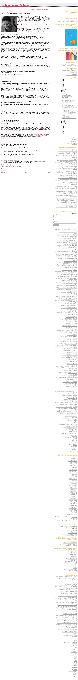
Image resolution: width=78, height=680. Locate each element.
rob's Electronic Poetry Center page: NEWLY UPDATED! (69, 70)
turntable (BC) (75, 634)
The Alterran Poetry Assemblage (73, 671)
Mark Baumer (19, 102)
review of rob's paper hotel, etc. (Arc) (72, 379)
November (63, 88)
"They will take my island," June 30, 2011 (71, 627)
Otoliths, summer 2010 (74, 630)
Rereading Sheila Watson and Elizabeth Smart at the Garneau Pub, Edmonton (67, 330)
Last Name (55, 221)
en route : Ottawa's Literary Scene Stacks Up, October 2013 (69, 228)
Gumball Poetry (75, 674)
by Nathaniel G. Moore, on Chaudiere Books (71, 437)
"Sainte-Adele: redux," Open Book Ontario (71, 277)
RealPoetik (75, 661)
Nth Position (75, 662)
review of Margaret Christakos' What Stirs (71, 323)
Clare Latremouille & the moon (73, 368)
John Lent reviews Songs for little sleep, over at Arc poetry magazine (68, 232)
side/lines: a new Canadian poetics (72, 533)
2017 (62, 87)
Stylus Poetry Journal (74, 650)
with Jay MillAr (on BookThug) (73, 444)
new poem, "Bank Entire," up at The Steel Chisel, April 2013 (69, 593)
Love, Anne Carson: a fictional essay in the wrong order (70, 299)
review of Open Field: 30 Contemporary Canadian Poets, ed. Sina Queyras (67, 367)
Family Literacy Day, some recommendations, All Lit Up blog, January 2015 (67, 165)
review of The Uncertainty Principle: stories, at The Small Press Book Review (67, 200)
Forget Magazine (75, 645)
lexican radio (75, 641)
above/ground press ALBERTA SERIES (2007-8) (70, 143)
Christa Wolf (38, 134)
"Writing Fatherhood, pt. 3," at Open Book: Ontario (70, 205)
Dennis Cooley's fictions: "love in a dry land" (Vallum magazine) (69, 336)
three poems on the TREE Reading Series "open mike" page (69, 639)
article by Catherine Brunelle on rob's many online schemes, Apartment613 (67, 160)
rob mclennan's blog (15, 5)
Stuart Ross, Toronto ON (74, 498)
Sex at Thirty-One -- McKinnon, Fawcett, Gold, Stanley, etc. (69, 375)
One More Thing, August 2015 (73, 157)
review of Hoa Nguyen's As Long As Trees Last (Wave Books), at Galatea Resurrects (66, 241)
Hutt (76, 668)
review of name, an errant (73, 361)
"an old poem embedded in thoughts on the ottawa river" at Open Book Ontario (66, 282)
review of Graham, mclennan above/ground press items (70, 360)
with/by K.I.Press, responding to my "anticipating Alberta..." (69, 433)
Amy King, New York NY (74, 481)
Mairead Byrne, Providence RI (73, 464)
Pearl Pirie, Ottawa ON (74, 493)
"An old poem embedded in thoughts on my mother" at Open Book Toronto (67, 288)
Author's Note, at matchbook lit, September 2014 (70, 176)
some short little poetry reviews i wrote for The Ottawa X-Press (69, 340)
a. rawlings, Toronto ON (74, 496)
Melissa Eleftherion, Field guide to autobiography (68, 106)
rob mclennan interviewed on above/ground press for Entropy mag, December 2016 (66, 391)
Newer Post (3, 172)
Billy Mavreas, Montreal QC (73, 487)
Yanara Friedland (19, 166)
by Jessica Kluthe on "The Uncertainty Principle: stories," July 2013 (68, 400)
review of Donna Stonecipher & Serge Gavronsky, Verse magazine (68, 331)
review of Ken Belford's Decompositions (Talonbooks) (70, 283)
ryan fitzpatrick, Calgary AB (73, 474)
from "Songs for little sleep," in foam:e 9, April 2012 (70, 613)
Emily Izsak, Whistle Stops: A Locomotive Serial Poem (69, 112)
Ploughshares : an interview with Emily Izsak (68, 109)
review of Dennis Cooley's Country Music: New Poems (70, 355)
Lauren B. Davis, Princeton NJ (73, 470)
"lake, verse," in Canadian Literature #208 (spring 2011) (70, 622)
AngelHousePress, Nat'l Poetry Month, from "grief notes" (69, 632)
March (63, 121)
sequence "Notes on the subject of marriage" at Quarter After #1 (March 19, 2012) (66, 615)
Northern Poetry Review (74, 560)
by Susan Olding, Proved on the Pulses (72, 420)
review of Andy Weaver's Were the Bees (72, 363)
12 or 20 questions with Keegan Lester (67, 102)
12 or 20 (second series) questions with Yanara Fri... (69, 116)
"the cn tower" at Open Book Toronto (72, 316)
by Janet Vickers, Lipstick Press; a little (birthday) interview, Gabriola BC (67, 408)
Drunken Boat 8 (75, 656)
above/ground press (74, 139)
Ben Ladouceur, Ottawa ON (73, 482)
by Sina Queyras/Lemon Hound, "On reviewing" (71, 416)
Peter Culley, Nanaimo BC (73, 468)
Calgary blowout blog (74, 517)
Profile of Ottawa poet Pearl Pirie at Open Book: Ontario (69, 270)
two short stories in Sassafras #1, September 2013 (70, 583)
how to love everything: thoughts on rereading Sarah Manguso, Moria (68, 313)
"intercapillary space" (74, 657)
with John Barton (75, 445)
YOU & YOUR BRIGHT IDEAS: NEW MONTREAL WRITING (69, 534)
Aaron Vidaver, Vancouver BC (73, 510)
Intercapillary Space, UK (74, 556)
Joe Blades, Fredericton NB (73, 462)
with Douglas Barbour (74, 449)
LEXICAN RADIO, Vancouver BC (72, 559)
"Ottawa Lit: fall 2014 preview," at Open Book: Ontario (70, 177)
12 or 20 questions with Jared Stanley (67, 96)
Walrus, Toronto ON (74, 649)
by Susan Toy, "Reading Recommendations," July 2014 (70, 396)
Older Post (48, 172)
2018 (62, 86)
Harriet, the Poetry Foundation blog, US (72, 494)
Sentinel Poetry (75, 670)
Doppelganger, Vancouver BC (73, 554)
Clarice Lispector (45, 134)
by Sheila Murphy (75, 443)
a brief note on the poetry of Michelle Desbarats (71, 351)
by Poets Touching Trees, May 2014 (72, 398)
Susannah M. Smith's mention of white (72, 335)
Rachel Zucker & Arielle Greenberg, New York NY (70, 514)
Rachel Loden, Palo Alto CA (73, 484)
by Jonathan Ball (75, 422)
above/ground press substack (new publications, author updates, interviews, (67, 21)
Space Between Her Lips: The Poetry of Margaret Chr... (69, 104)
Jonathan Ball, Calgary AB (73, 457)
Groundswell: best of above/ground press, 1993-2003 (70, 543)
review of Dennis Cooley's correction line (71, 328)
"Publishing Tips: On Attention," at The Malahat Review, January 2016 (68, 153)
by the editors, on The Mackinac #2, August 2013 (70, 399)
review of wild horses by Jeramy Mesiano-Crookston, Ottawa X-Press (68, 298)
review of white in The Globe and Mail (72, 339)
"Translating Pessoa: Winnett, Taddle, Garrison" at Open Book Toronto (68, 297)
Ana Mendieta (4, 135)
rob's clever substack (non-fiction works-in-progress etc (70, 20)
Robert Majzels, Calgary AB (73, 486)
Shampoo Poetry (75, 568)
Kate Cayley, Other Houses (65, 99)
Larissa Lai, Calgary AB (74, 483)
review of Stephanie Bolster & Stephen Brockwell (70, 378)
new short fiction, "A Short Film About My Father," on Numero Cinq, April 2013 (67, 594)
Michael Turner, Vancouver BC (73, 508)
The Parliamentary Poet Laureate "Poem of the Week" (70, 561)
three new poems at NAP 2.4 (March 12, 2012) (71, 616)
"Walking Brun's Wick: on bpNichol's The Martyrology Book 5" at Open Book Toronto (66, 300)
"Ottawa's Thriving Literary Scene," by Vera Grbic (70, 275)
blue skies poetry (75, 644)
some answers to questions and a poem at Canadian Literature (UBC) (68, 424)
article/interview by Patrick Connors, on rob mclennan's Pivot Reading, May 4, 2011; (66, 287)
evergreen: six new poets (74, 532)
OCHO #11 (75, 647)
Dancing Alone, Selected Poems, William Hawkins (70, 542)
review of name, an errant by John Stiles (72, 347)
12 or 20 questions (5, 166)
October (63, 89)
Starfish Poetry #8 (74, 643)
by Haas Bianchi (75, 434)
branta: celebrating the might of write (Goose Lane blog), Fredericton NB (67, 550)
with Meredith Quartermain (73, 446)
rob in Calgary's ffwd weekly (73, 334)
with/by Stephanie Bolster (73, 451)
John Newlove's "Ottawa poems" (73, 359)
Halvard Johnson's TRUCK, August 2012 (71, 527)
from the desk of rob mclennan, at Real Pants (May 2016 (69, 152)
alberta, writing (75, 519)
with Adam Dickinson (74, 440)
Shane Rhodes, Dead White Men (66, 110)
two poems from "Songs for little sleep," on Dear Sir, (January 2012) (68, 619)
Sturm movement (37, 136)
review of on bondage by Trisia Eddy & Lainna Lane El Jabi (69, 319)
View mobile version (25, 173)
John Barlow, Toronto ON (74, 458)
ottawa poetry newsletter (74, 141)
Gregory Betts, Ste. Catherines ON (72, 461)
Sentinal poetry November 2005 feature (72, 73)
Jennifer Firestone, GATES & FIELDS (67, 95)
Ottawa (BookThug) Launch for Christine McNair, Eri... (69, 100)
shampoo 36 (75, 633)
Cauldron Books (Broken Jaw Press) (72, 541)
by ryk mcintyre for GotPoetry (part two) (72, 429)
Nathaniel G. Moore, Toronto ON (73, 490)
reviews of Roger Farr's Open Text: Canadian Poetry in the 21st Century (67, 324)
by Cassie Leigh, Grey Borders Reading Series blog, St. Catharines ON (67, 410)
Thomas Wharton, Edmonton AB (73, 512)
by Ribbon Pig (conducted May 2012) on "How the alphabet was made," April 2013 (66, 402)
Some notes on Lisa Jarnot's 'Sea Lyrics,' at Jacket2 (70, 238)
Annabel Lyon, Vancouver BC (73, 485)
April (63, 120)
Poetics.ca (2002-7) (74, 144)
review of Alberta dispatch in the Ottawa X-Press (70, 322)
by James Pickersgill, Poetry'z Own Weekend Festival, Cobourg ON (68, 413)
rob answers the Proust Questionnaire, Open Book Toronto (69, 418)
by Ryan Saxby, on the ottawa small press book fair (70, 427)
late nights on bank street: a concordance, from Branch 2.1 (69, 631)
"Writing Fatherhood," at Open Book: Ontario (71, 206)
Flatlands (76, 675)
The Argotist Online (74, 663)
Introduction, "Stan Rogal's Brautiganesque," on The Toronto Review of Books (67, 235)
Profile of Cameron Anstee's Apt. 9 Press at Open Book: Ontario (68, 274)
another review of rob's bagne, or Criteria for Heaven (70, 381)
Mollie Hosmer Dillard (41, 128)
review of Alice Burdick (74, 385)
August (63, 91)
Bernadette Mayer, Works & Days (66, 101)
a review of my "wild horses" (73, 154)
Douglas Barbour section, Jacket (73, 528)
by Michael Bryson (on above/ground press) (71, 452)
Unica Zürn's (30, 134)
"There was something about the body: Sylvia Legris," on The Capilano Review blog (66, 271)
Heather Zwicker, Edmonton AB (73, 515)
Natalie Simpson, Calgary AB (73, 502)
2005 (62, 133)
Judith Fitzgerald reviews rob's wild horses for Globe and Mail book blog (67, 306)
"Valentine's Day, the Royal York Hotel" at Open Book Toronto (69, 305)
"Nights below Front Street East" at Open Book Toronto (70, 303)
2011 (62, 128)
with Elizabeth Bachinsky (74, 423)
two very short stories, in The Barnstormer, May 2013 (70, 588)
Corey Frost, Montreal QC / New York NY (71, 475)
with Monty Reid (75, 439)
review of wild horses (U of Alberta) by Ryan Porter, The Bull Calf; (68, 286)
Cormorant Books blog (74, 467)
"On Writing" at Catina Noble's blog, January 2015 (70, 166)
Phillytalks (76, 563)
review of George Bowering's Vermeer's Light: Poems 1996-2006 (68, 341)
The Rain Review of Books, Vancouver (72, 566)
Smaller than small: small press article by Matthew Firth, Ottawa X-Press (67, 372)
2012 (62, 127)
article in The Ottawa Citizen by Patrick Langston (70, 349)
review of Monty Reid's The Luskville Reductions (70, 315)
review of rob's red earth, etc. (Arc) (72, 373)
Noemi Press (14, 166)
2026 (62, 79)
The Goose (75, 555)
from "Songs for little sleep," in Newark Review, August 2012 (69, 609)
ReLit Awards (75, 567)
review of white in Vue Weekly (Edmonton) (71, 337)
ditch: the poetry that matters (73, 553)
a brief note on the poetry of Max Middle (72, 364)
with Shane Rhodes (74, 436)
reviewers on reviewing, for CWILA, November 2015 (70, 156)
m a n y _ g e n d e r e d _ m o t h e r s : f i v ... (68, 94)
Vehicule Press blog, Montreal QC (72, 509)
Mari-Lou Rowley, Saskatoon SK (73, 499)
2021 (62, 83)
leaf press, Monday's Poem (73, 637)
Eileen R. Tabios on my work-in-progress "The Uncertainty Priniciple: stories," (67, 273)
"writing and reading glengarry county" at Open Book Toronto (69, 292)
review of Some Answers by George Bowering (71, 332)
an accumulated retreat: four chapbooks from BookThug (69, 357)
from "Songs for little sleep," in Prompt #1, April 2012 (70, 614)
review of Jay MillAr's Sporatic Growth (72, 352)
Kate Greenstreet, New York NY (73, 478)
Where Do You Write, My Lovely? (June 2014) (71, 185)
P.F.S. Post (75, 664)
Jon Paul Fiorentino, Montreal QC (72, 473)
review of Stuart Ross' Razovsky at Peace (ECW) (70, 384)
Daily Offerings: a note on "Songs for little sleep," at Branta (69, 244)
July (62, 92)
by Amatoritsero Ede (74, 442)
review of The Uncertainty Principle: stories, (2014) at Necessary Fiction (67, 178)
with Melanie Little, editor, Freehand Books (71, 426)
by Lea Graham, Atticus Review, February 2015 (71, 392)
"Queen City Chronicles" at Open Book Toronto (71, 309)
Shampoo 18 (75, 676)
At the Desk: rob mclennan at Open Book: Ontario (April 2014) (69, 193)
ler (42, 135)
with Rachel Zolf (75, 438)
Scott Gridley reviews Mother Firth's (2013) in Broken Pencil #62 (68, 202)
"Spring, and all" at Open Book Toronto (72, 307)
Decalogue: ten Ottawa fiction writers (72, 530)
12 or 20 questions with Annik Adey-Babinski (68, 105)
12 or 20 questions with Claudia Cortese (67, 111)
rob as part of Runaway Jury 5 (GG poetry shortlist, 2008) (69, 326)
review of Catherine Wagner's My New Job (71, 317)
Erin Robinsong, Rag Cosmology (66, 115)
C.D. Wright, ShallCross (65, 97)
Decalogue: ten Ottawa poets (73, 531)
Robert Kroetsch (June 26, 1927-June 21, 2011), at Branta (69, 280)
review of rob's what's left (74, 374)
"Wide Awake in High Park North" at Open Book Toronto (69, 302)
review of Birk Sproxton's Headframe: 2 (72, 354)
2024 (62, 81)
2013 (62, 126)
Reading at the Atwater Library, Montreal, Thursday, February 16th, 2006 (67, 580)
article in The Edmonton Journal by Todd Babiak (71, 344)
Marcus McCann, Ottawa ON (73, 488)
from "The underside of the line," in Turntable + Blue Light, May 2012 (68, 612)
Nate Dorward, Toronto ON (73, 472)
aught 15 (76, 659)
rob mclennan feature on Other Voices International (70, 642)
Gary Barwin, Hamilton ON (73, 459)
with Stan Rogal (75, 448)
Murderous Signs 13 (74, 655)
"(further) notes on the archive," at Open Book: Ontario (70, 182)
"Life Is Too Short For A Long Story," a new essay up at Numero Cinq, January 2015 (66, 167)
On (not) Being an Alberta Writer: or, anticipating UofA (70, 350)
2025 (62, 80)
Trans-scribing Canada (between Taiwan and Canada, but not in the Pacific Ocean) (66, 516)
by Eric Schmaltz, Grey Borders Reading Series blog (70, 417)
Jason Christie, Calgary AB (73, 466)
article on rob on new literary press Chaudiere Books (70, 353)
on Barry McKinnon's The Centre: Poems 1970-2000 (70, 369)
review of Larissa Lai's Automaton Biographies (71, 304)
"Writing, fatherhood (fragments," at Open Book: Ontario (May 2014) (68, 192)
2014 (62, 125)
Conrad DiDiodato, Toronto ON (73, 471)
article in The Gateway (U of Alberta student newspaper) (69, 342)
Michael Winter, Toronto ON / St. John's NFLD (71, 513)
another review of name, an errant (72, 358)
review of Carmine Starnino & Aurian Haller (71, 386)
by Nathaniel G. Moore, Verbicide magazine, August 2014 (69, 395)
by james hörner (75, 447)
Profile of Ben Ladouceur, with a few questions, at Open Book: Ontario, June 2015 (66, 158)
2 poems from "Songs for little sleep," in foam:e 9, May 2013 (69, 591)
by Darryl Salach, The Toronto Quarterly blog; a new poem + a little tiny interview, (66, 411)
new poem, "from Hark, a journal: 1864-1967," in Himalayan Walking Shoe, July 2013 (66, 585)
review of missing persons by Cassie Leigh (71, 295)
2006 (62, 132)
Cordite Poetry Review (74, 669)
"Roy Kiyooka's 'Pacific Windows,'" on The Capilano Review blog (68, 263)
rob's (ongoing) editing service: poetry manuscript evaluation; (69, 65)
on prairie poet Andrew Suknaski (73, 301)
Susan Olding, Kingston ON (73, 492)
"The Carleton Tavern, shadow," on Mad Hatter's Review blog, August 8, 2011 (67, 623)
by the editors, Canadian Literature (72, 393)
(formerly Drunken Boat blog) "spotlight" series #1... (69, 113)
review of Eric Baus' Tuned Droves (72, 314)
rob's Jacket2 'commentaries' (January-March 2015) (70, 71)
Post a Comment (3, 170)
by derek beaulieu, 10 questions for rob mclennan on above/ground (68, 412)
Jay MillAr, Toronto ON (74, 489)
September (63, 90)
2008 (62, 130)
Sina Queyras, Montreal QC (73, 495)
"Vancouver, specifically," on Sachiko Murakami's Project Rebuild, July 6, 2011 (67, 626)
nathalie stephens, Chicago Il (73, 505)
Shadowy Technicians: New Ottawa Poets (71, 545)
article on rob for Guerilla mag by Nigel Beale (71, 318)
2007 (62, 131)
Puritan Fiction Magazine (74, 648)
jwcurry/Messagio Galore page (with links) (71, 558)
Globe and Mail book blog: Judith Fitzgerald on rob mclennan (69, 311)
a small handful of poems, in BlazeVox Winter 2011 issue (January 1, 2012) (67, 620)
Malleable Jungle (75, 666)
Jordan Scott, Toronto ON (73, 501)
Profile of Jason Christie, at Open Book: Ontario (71, 181)
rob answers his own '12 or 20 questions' (71, 428)
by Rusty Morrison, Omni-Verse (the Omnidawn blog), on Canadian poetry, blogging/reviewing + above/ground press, (67, 409)
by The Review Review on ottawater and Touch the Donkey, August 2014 (67, 394)
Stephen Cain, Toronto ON (73, 465)
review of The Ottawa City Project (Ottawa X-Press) (70, 348)
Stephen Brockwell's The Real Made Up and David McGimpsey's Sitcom (67, 329)
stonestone (75, 672)
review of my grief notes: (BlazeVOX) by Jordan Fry (70, 261)
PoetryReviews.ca (74, 564)
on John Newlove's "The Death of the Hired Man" (70, 376)
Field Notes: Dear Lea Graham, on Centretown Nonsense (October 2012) (67, 606)
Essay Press (10, 166)
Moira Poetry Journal (74, 665)
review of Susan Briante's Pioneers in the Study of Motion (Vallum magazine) (67, 345)
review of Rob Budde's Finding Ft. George (71, 327)
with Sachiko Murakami (74, 425)
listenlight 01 (75, 658)
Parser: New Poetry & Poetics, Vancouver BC (71, 562)
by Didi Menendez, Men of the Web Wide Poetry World (70, 432)
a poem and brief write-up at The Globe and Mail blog (70, 635)
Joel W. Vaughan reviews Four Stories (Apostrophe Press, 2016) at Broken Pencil (66, 149)
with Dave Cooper (74, 441)
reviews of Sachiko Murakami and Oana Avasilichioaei (70, 325)
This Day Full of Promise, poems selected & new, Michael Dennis (68, 544)
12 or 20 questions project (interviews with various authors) (69, 430)
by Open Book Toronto (74, 421)
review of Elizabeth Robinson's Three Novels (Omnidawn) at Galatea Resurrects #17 (66, 264)
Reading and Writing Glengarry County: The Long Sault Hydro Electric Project (67, 312)
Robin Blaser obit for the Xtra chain (72, 321)
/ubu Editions (75, 571)
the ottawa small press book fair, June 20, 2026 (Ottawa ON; (69, 64)
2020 (62, 84)
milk (76, 638)
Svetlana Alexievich (30, 135)
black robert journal (74, 636)
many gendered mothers (74, 140)
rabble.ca (76, 565)
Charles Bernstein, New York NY (73, 460)
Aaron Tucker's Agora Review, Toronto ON (71, 549)
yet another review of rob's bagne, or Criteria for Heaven (69, 382)
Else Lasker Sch (38, 135)
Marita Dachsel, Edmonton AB (73, 469)
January (63, 123)
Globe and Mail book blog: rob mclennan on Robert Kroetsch (69, 308)
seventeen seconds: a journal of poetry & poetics (70, 142)
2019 (62, 85)
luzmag (76, 660)
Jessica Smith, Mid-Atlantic (73, 503)
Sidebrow (76, 653)
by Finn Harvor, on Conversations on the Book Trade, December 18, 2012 (67, 404)
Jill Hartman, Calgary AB (74, 480)
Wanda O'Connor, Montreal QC (73, 491)
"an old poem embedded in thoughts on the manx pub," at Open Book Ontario (67, 285)
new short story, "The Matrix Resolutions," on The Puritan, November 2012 (67, 605)
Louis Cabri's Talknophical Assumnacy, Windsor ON (70, 569)
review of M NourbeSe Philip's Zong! (72, 291)
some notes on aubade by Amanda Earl (72, 356)
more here (75, 572)
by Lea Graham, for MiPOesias (73, 431)
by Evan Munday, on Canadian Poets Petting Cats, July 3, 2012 (68, 405)
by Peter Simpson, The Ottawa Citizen (72, 419)
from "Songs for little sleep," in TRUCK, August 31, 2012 (69, 608)
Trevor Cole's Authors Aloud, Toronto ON (71, 551)
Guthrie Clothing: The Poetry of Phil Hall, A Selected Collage (69, 526)
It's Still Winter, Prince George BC (72, 557)
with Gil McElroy (75, 450)
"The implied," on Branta (74, 310)
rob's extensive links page (73, 72)
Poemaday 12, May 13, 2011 (73, 628)
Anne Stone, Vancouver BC (73, 506)
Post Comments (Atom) (10, 176)
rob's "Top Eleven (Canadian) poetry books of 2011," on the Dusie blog (68, 262)
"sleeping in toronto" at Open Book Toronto (71, 320)
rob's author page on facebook (73, 69)
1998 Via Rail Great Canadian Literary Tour (71, 75)
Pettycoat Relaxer (74, 673)
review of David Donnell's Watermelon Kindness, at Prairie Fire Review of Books (66, 296)
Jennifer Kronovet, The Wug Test (66, 117)
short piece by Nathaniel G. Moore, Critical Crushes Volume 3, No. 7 (68, 343)
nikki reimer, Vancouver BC (73, 497)
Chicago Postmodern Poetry (73, 552)
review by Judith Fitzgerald (73, 333)
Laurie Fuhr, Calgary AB (74, 476)
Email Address (56, 214)
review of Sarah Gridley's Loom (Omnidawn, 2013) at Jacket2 (69, 201)
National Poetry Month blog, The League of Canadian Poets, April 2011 (67, 629)
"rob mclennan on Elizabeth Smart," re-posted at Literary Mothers (68, 179)
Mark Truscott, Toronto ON (73, 507)
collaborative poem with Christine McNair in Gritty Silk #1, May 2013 (68, 589)
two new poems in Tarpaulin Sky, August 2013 (71, 584)
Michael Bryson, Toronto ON (73, 463)
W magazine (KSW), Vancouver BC (72, 570)
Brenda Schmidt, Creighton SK (73, 500)
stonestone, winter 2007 (74, 652)
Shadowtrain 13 (75, 651)
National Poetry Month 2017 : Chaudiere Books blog (69, 118)
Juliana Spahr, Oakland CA (73, 504)
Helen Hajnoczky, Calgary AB (73, 479)
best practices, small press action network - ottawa (70, 370)
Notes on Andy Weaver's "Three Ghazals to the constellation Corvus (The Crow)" (66, 377)
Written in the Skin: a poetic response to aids (71, 535)
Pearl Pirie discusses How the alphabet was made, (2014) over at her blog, (67, 199)
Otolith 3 (76, 654)
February (63, 122)
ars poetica (75, 640)
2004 (62, 134)
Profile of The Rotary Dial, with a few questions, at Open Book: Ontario (68, 175)
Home (26, 172)
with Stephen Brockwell (74, 435)
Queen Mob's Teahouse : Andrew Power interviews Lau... (69, 107)
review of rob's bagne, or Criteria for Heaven (71, 380)
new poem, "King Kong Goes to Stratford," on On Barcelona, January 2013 (67, 601)
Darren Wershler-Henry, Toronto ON (72, 511)
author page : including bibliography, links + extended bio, (39, 9)
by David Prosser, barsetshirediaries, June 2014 (71, 397)
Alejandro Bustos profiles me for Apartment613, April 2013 (69, 236)
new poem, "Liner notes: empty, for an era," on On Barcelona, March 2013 (67, 596)
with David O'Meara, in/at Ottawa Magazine (71, 406)
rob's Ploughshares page (74, 74)
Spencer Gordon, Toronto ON (73, 477)
